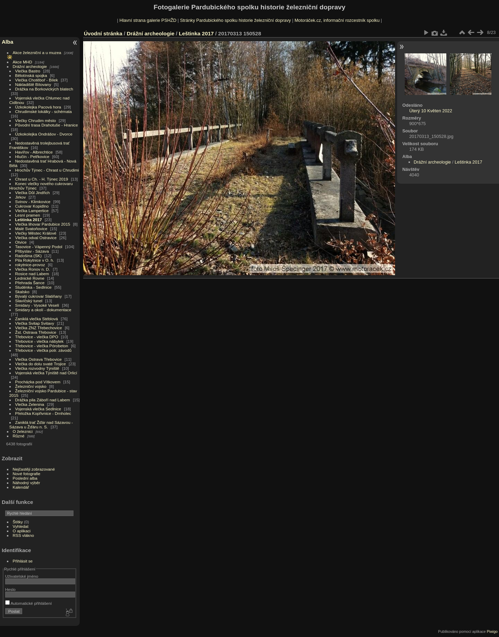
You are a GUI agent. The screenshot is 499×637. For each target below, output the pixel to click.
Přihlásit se (23, 561)
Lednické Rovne (29, 278)
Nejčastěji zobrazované (34, 469)
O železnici (23, 431)
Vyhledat (20, 526)
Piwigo (492, 631)
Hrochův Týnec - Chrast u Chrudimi (47, 170)
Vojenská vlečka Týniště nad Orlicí (46, 372)
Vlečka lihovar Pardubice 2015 (42, 224)
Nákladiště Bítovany (33, 84)
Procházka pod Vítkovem (38, 381)
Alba (7, 42)
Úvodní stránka (103, 33)
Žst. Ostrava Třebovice (35, 332)
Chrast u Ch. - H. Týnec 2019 (41, 179)
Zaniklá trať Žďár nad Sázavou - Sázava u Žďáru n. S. (41, 424)
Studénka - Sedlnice (33, 287)
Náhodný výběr (26, 482)
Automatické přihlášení (28, 603)
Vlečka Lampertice (32, 210)
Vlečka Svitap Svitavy (34, 323)
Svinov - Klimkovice (33, 201)
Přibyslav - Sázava (32, 251)
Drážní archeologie (30, 66)
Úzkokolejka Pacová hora (38, 107)
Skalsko (22, 291)
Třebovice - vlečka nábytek (39, 341)
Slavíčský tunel (28, 300)
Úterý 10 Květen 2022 (430, 110)
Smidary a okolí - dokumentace (43, 309)
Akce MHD (22, 62)
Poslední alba (25, 478)
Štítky (18, 522)
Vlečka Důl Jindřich (32, 192)
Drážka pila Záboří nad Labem (42, 400)
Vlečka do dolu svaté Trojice (40, 363)
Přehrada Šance (30, 282)
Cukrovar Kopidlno (32, 206)
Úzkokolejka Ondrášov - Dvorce (43, 134)
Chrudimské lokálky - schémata (43, 111)
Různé (19, 436)
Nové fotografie (27, 473)
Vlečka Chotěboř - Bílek (36, 80)
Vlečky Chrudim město (35, 120)
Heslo (10, 589)
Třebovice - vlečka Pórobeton (41, 345)
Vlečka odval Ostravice (36, 237)
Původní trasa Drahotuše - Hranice (46, 125)
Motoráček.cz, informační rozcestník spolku (337, 20)
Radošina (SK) (28, 255)
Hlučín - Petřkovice (32, 156)
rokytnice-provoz (30, 264)
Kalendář (21, 487)
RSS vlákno (23, 535)
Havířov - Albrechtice (34, 152)
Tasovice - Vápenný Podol (38, 246)
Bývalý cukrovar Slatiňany (38, 296)
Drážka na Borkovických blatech (44, 89)
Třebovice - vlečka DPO (36, 336)
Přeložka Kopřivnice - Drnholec (43, 413)
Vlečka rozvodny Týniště (37, 368)
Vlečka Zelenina (29, 404)
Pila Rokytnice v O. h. (34, 260)
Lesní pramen (27, 215)
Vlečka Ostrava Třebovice (38, 359)
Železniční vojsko (31, 386)
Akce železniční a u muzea (37, 52)
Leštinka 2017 (28, 219)
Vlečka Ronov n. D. (32, 269)
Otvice (21, 242)
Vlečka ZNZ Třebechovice (38, 327)
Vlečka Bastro (28, 71)
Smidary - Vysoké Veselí (37, 305)
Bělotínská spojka (31, 75)
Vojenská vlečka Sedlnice (38, 409)
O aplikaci (22, 531)
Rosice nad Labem (32, 273)
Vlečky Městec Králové (35, 233)
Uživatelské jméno (21, 576)
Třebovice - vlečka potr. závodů (43, 350)
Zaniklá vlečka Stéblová (36, 318)
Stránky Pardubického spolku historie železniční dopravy (235, 20)
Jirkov (20, 197)
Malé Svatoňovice (31, 228)
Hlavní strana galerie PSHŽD (148, 20)
